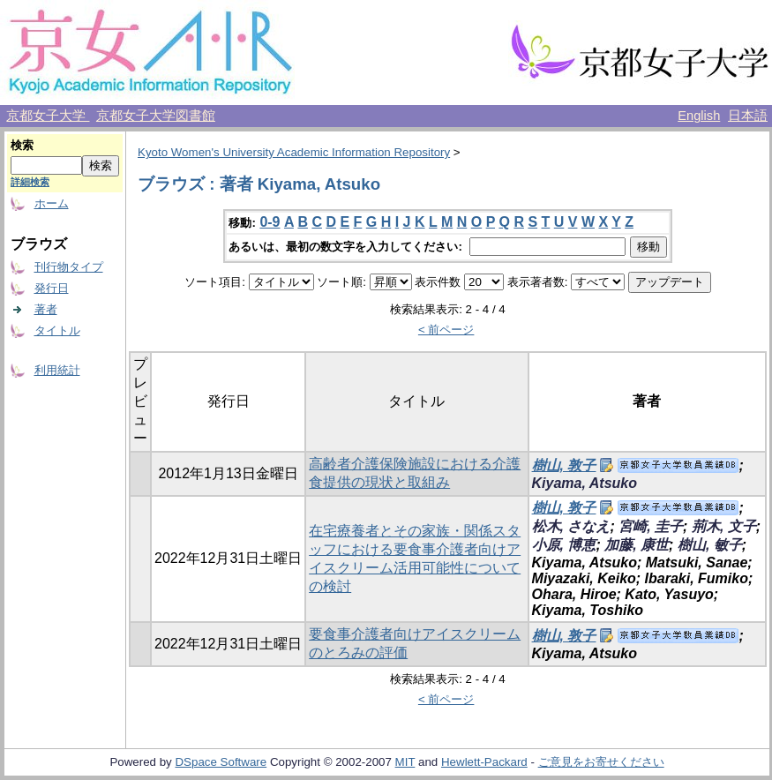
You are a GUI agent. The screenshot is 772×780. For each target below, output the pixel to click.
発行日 (51, 288)
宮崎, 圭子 (650, 526)
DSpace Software (220, 762)
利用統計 (57, 370)
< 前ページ (446, 329)
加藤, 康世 (636, 544)
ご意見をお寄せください (601, 762)
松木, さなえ (571, 526)
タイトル (57, 330)
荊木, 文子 (724, 526)
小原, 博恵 (564, 544)
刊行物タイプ (68, 267)
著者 (45, 309)
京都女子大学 (47, 116)
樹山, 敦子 (564, 465)
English (699, 116)
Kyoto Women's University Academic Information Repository (294, 152)
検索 (22, 145)
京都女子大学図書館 (155, 116)
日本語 (748, 116)
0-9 (269, 221)
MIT (405, 762)
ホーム (51, 203)
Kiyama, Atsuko (584, 483)
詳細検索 (30, 181)
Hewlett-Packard (484, 762)
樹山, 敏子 (710, 544)
